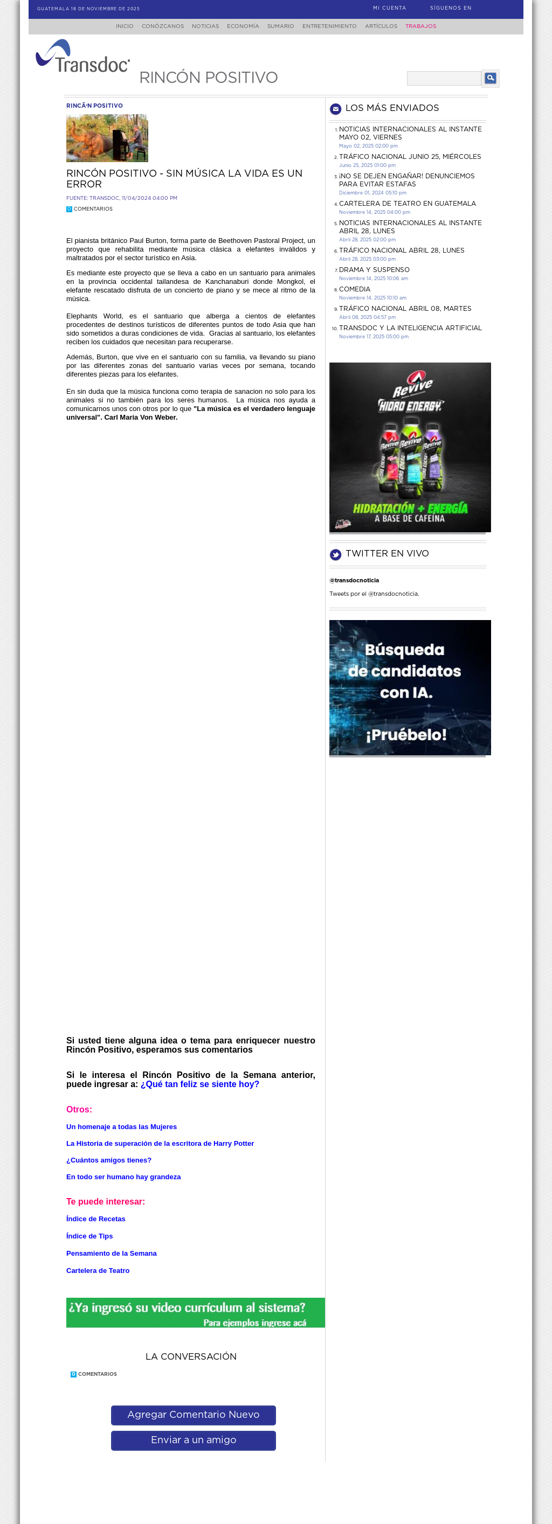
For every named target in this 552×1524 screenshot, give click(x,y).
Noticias (200, 26)
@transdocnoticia (354, 580)
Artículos (388, 26)
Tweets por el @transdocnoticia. (374, 594)
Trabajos (431, 26)
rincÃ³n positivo (94, 106)
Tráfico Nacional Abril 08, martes (405, 308)
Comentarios (89, 209)
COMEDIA (354, 289)
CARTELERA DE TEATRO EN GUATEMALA (407, 203)
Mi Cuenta (389, 8)
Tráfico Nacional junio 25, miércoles (410, 157)
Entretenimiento (334, 26)
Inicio (114, 26)
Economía (241, 26)
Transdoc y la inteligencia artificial (410, 328)
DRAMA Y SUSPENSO (374, 270)
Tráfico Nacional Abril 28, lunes (402, 250)
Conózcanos (154, 26)
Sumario (281, 26)
